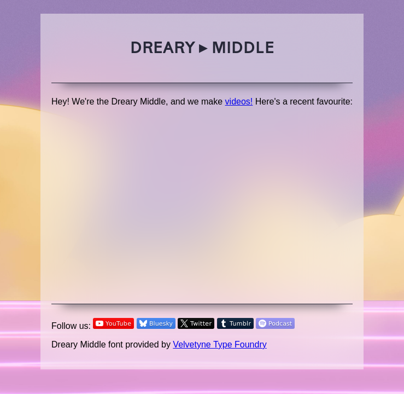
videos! (239, 101)
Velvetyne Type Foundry (219, 344)
